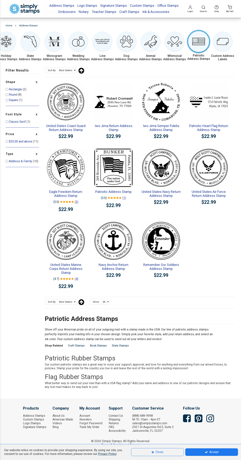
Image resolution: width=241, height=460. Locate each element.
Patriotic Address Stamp (113, 192)
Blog (56, 427)
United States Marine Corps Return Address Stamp (65, 269)
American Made (63, 419)
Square (14, 100)
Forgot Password (90, 423)
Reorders (85, 419)
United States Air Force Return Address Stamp (209, 194)
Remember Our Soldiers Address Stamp (161, 267)
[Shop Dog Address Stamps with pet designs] (126, 47)
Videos (57, 423)
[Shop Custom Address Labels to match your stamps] (222, 47)
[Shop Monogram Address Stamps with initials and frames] (54, 47)
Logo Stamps (32, 423)
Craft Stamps (76, 345)
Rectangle (16, 89)
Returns (114, 423)
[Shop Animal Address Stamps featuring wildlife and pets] (150, 47)
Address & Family (21, 161)
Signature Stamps (34, 427)
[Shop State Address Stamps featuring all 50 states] (30, 47)
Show (96, 301)
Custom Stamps (33, 419)
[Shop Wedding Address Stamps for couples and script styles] (78, 47)
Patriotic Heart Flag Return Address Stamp (208, 128)
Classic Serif (18, 121)
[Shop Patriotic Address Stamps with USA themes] (198, 47)
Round (13, 94)
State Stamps (120, 345)
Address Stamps (34, 415)
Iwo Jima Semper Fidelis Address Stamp (161, 128)
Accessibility (117, 431)
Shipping (114, 419)
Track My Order (89, 427)
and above (21, 141)
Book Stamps (98, 345)
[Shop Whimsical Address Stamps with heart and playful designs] (174, 47)
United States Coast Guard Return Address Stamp (65, 128)
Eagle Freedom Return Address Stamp (65, 194)
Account (84, 415)
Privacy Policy (107, 454)
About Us (59, 415)
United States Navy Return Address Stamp (161, 194)
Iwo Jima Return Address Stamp (113, 128)
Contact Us (116, 415)
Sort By (52, 70)
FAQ (111, 427)
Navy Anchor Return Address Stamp (113, 267)
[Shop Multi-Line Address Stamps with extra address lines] (102, 47)
